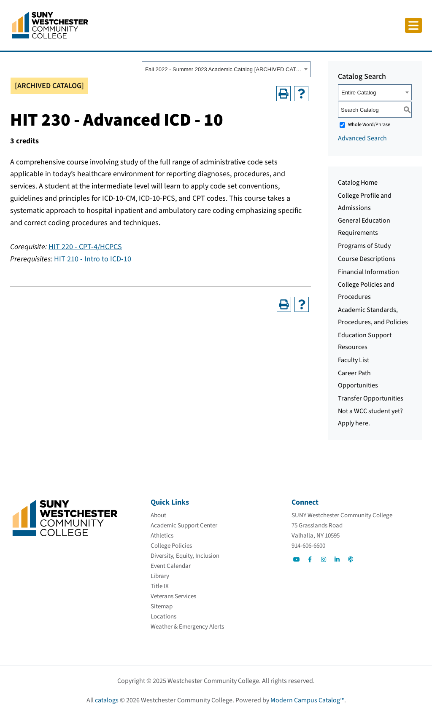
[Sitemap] (162, 606)
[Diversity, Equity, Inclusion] (185, 555)
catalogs (107, 700)
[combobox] (226, 69)
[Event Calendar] (171, 566)
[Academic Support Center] (184, 525)
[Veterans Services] (173, 596)
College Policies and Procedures (366, 290)
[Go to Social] (297, 559)
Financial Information (368, 272)
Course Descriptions (366, 258)
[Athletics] (162, 535)
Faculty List (353, 360)
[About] (158, 515)
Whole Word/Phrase (369, 124)
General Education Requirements (364, 226)
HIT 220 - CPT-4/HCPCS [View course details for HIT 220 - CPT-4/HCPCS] (85, 247)
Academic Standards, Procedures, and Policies (373, 316)
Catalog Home (358, 182)
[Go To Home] (50, 25)
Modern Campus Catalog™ (307, 700)
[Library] (160, 576)
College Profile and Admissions (365, 201)
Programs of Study (364, 245)
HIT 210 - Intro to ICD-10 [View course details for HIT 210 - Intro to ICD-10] (92, 259)
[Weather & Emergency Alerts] (187, 626)
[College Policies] (171, 545)
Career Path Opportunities (358, 379)
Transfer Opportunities (370, 398)
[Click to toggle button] (413, 25)
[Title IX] (160, 586)
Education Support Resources (365, 341)
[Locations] (163, 616)
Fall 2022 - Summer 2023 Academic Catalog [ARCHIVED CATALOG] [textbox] (223, 69)
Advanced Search (362, 138)
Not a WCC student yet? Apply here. (370, 417)
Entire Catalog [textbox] (358, 92)
